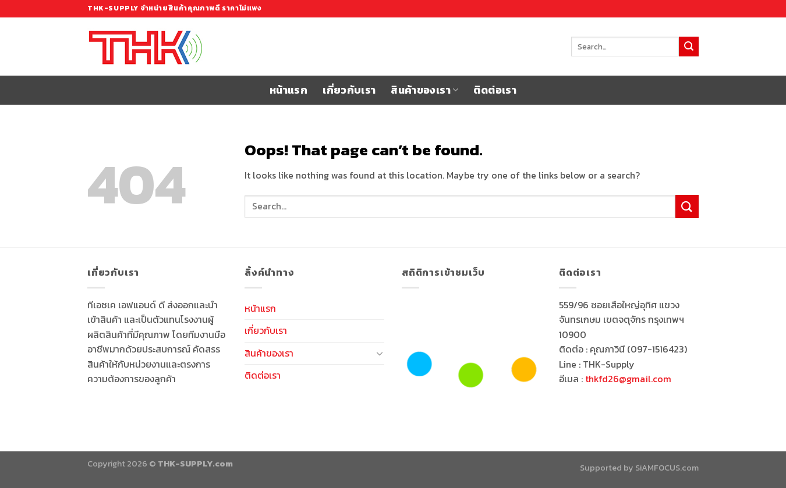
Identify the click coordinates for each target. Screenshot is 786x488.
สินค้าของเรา (424, 90)
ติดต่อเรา (494, 90)
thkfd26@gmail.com (628, 379)
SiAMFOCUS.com (667, 467)
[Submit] (689, 46)
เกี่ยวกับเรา (349, 90)
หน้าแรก (288, 90)
